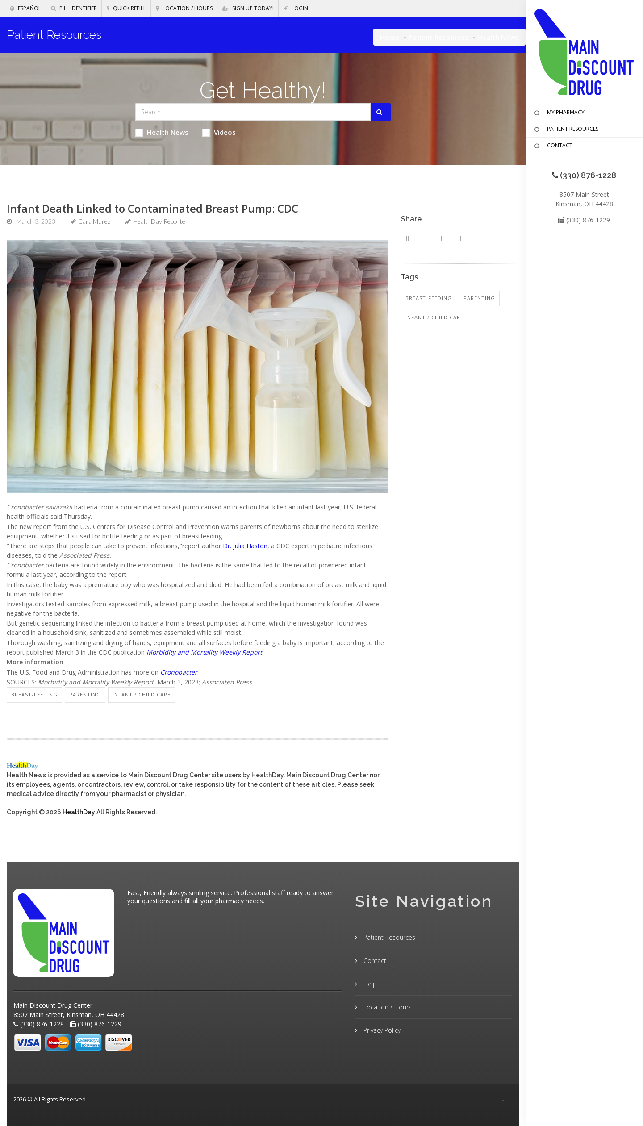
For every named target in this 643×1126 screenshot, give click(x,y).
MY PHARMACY (558, 113)
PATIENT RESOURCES (565, 129)
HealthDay (79, 812)
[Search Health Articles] (253, 112)
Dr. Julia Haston (245, 546)
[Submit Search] (381, 112)
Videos (219, 132)
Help (369, 984)
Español (25, 8)
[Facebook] (503, 1103)
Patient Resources (438, 37)
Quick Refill (126, 8)
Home (390, 37)
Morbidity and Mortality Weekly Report (204, 652)
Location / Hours (184, 8)
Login (296, 8)
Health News (161, 132)
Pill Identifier (74, 8)
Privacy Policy (381, 1030)
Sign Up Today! (248, 8)
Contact (374, 960)
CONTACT (552, 146)
